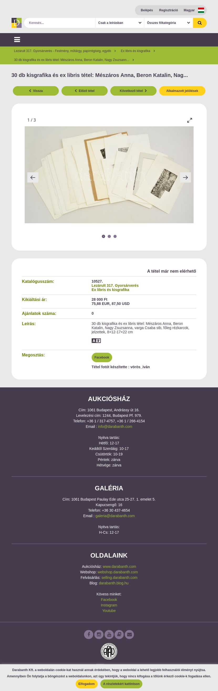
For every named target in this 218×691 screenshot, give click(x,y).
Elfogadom (87, 684)
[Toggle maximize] (189, 120)
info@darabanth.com (115, 426)
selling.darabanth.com (119, 577)
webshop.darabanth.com (118, 572)
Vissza (36, 91)
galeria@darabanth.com (115, 516)
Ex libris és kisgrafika (110, 290)
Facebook (102, 357)
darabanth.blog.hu (113, 583)
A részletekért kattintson (121, 684)
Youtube (109, 611)
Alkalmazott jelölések (182, 91)
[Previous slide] (32, 177)
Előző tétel (85, 91)
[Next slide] (185, 177)
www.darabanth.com (119, 566)
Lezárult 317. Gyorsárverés (115, 285)
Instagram (109, 605)
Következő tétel (133, 91)
